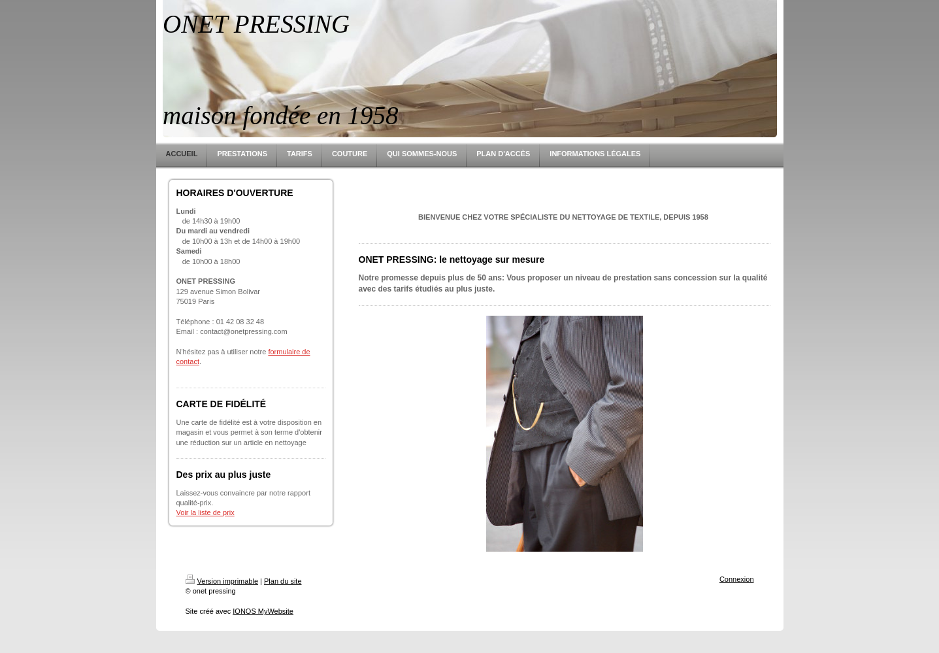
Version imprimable (222, 581)
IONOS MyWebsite (263, 611)
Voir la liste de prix (205, 512)
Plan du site (282, 581)
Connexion (736, 579)
